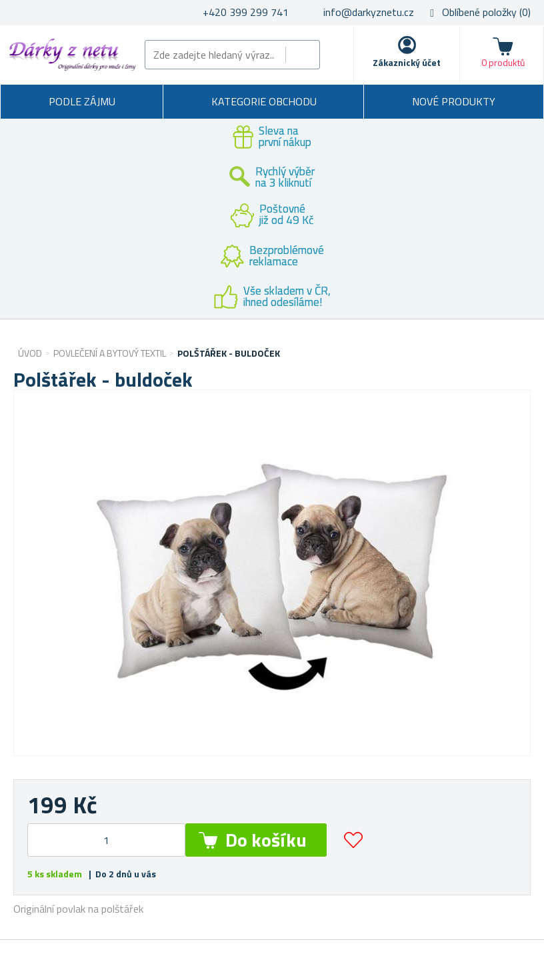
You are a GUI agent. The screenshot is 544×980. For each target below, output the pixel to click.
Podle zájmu (82, 101)
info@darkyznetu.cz (368, 12)
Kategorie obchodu (264, 101)
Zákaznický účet (407, 62)
